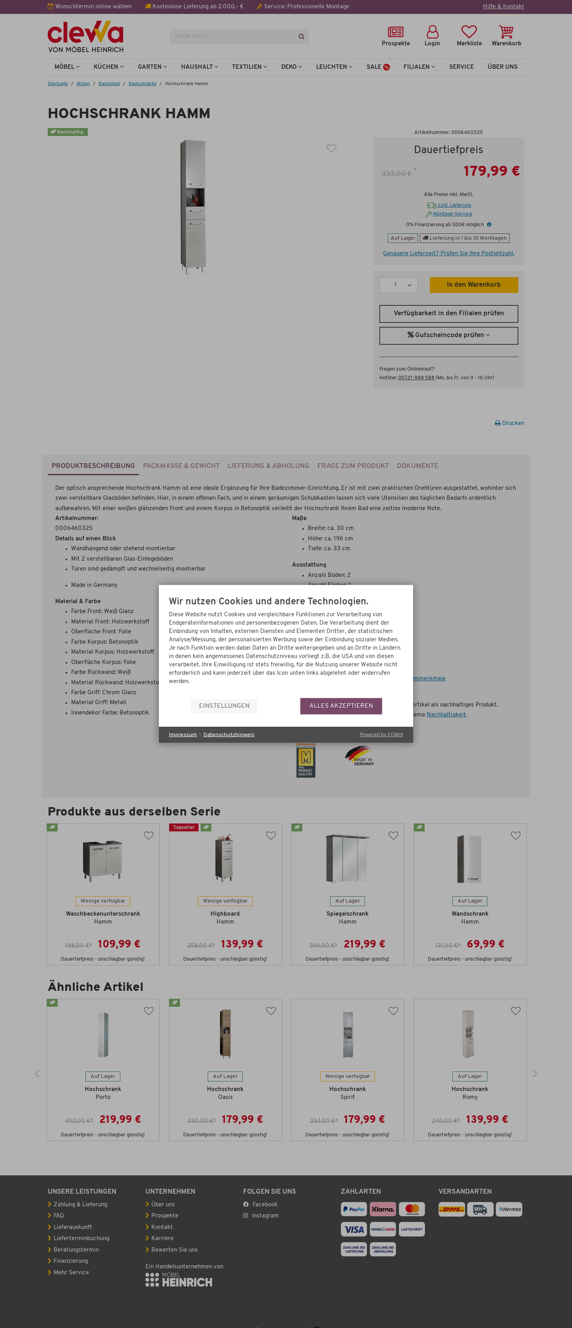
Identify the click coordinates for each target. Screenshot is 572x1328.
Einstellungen (224, 706)
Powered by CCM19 (381, 735)
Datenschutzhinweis (229, 735)
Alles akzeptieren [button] (341, 706)
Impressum (183, 735)
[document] (286, 647)
